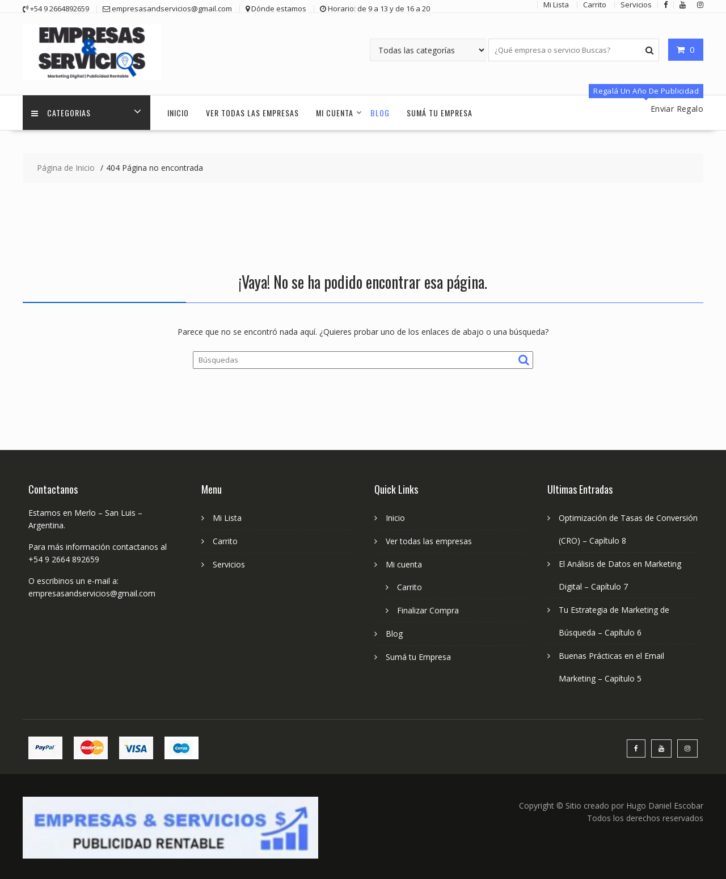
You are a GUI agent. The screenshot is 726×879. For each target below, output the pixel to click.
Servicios (229, 564)
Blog (380, 113)
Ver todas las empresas (252, 113)
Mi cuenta (334, 113)
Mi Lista (227, 517)
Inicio (178, 113)
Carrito (225, 541)
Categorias (61, 113)
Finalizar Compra (428, 610)
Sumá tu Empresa (439, 113)
